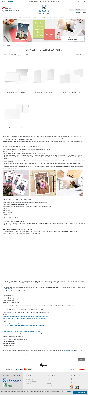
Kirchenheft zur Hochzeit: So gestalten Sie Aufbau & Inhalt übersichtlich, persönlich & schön (25, 318)
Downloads (28, 383)
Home (4, 45)
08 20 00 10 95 (81, 13)
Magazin (11, 1)
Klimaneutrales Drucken (11, 376)
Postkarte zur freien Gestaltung (16, 127)
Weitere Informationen (67, 391)
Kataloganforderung (30, 379)
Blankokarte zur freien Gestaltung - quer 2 (16, 92)
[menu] (44, 17)
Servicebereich (66, 350)
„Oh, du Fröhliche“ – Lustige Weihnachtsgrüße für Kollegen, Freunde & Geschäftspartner (24, 325)
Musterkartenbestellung (31, 381)
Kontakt (13, 354)
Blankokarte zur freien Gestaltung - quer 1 (71, 92)
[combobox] (77, 10)
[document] (44, 392)
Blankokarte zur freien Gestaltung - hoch (44, 92)
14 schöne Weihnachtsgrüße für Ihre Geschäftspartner (17, 324)
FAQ (47, 381)
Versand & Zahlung (30, 385)
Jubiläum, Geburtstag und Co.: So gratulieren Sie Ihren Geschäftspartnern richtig (23, 333)
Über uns (49, 383)
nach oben (82, 359)
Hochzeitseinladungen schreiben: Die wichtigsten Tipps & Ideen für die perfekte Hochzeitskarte (26, 316)
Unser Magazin (50, 385)
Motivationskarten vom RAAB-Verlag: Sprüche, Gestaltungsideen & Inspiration (22, 331)
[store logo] (44, 9)
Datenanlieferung (30, 387)
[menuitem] (7, 17)
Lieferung (9, 288)
